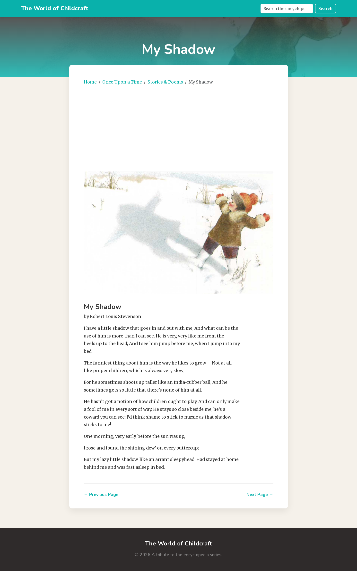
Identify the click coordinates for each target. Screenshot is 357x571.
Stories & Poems (165, 82)
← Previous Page (101, 494)
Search (325, 8)
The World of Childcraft (54, 8)
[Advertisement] (193, 126)
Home (90, 82)
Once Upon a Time (122, 82)
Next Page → (259, 494)
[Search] (287, 8)
